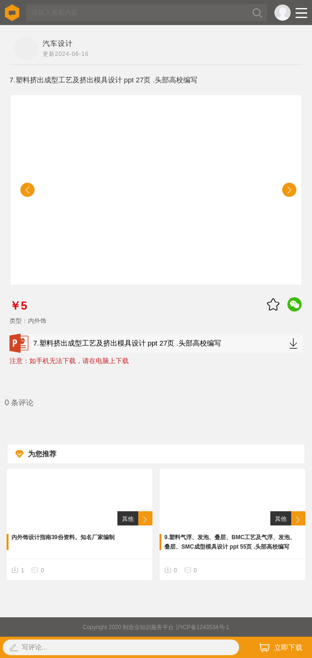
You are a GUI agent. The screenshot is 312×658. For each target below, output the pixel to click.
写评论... (34, 647)
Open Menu (301, 13)
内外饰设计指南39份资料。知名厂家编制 (62, 537)
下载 (293, 343)
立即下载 (281, 647)
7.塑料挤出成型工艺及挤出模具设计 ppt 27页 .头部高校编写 (156, 343)
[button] (27, 190)
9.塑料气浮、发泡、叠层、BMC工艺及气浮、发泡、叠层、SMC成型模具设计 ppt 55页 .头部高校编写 (229, 542)
